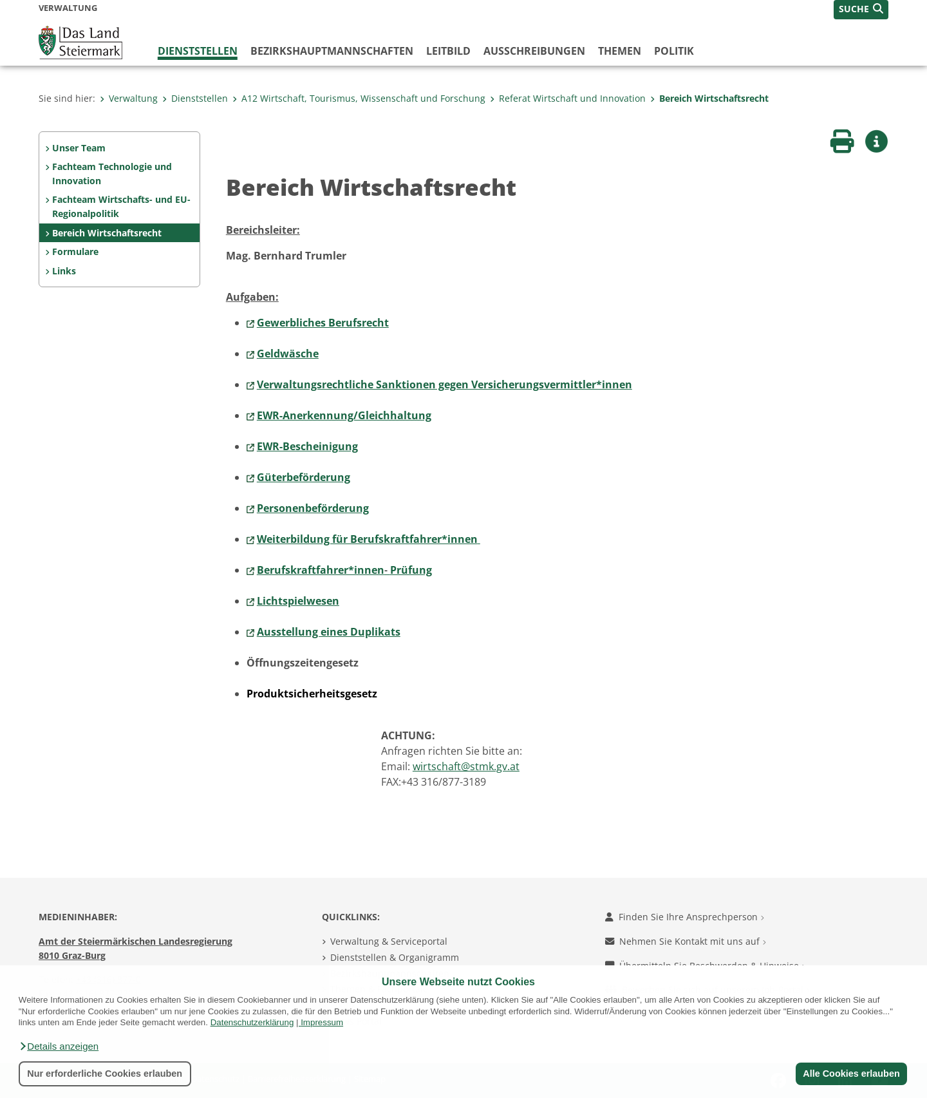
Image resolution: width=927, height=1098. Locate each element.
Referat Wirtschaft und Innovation (568, 98)
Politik (674, 51)
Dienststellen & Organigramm (394, 957)
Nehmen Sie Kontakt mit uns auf (685, 941)
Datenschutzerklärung (252, 1022)
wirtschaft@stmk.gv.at (466, 766)
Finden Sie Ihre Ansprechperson (684, 917)
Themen (619, 51)
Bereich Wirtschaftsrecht (709, 98)
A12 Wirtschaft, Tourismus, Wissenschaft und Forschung (358, 98)
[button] (58, 1046)
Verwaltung (129, 98)
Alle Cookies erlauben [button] (851, 1073)
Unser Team (79, 148)
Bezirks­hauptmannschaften (331, 51)
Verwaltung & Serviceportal (388, 941)
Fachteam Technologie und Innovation (112, 173)
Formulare (75, 251)
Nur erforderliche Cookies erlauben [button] (104, 1073)
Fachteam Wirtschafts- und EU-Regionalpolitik (121, 206)
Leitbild (448, 51)
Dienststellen (198, 51)
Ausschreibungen (534, 51)
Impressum (322, 1022)
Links (64, 271)
